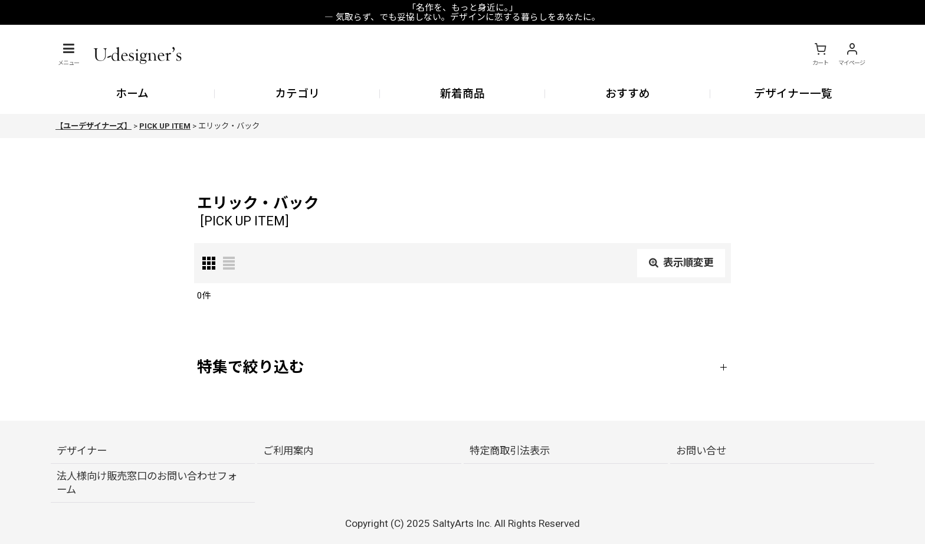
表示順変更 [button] (681, 262)
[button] (68, 54)
